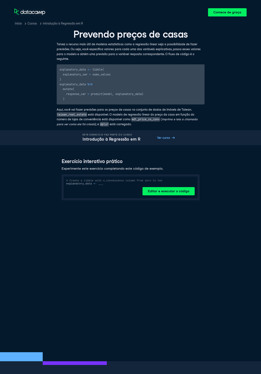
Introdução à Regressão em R (63, 23)
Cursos (32, 23)
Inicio (18, 23)
